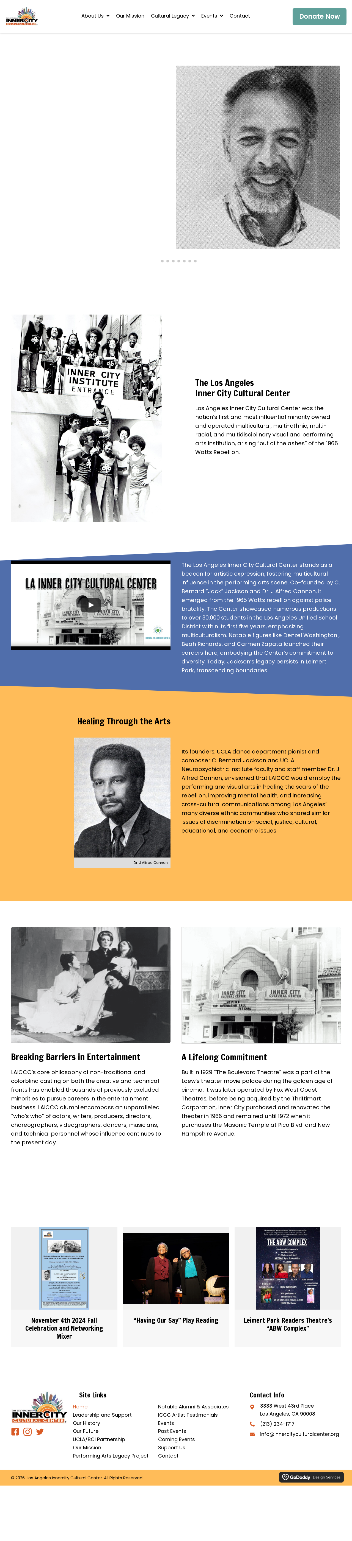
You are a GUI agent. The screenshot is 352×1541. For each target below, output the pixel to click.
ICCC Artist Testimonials (188, 1414)
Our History (86, 1423)
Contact (168, 1455)
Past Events (172, 1431)
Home (80, 1406)
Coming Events (176, 1439)
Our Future (85, 1431)
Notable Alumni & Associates (193, 1406)
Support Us (171, 1447)
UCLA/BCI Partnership (99, 1439)
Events (166, 1423)
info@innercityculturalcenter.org (299, 1434)
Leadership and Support (102, 1414)
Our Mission (87, 1447)
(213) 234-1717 (277, 1423)
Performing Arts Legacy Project (110, 1455)
